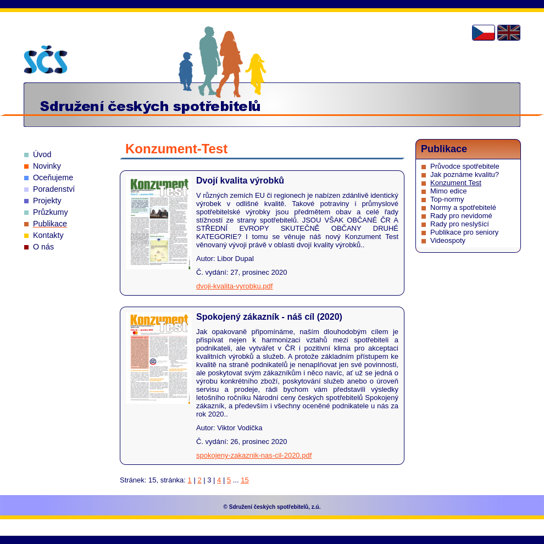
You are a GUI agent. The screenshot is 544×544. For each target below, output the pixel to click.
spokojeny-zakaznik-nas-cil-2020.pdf (254, 455)
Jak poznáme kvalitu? (464, 174)
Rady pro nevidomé (461, 216)
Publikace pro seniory (464, 232)
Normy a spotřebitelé (463, 207)
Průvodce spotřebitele (464, 166)
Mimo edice (448, 191)
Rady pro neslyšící (459, 224)
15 (244, 480)
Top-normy (447, 199)
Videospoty (447, 240)
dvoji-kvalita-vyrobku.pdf (234, 286)
